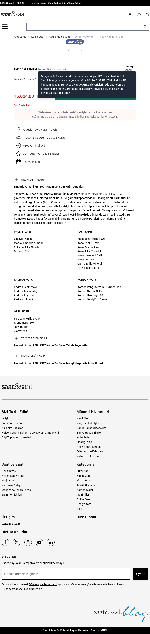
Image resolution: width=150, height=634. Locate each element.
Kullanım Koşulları (12, 427)
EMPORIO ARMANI (25, 69)
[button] (69, 51)
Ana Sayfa (20, 36)
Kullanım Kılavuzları (88, 456)
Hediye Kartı (84, 504)
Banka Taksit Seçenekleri (91, 427)
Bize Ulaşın (86, 517)
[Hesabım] (130, 14)
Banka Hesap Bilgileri (89, 432)
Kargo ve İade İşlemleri (90, 423)
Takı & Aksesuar (86, 485)
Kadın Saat (37, 36)
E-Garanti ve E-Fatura (90, 451)
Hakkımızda (9, 471)
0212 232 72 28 (11, 523)
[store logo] (13, 14)
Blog (79, 508)
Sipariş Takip (84, 442)
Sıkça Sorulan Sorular (14, 423)
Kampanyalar (85, 489)
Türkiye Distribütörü (52, 69)
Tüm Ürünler (84, 480)
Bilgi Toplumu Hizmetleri (16, 437)
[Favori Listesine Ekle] (80, 42)
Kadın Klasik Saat (59, 36)
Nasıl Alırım (83, 418)
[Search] (145, 27)
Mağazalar (8, 480)
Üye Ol (140, 574)
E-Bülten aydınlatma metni (43, 584)
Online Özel (83, 499)
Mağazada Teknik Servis (16, 489)
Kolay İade (83, 437)
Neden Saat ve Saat (13, 475)
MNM (103, 630)
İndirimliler (83, 494)
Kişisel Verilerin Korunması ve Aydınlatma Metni (30, 432)
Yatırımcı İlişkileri (12, 494)
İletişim (6, 418)
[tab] (75, 179)
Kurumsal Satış (11, 485)
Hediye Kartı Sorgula (89, 446)
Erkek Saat (83, 471)
